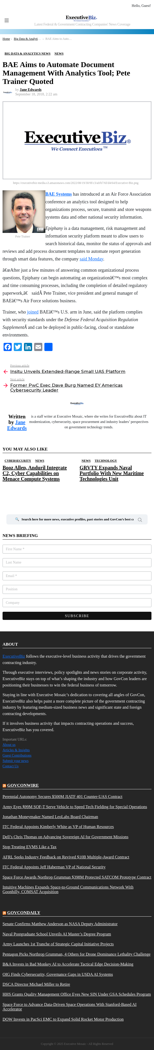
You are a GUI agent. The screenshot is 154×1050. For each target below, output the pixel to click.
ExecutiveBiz (14, 656)
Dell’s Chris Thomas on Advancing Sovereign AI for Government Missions (66, 837)
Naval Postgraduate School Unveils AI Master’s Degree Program (57, 934)
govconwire (23, 785)
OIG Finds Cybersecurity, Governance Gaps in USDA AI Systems (58, 974)
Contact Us (11, 766)
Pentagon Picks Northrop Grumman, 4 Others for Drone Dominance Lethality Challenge (76, 954)
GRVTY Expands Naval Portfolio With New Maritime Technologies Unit (112, 473)
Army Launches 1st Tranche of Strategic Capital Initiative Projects (58, 944)
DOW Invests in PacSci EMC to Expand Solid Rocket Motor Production (63, 1019)
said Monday (91, 258)
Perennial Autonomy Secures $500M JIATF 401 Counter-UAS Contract (62, 796)
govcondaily (23, 912)
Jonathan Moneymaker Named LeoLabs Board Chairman (50, 817)
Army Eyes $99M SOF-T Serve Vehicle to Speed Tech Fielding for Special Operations (75, 807)
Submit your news (16, 761)
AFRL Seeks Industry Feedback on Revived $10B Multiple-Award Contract (66, 857)
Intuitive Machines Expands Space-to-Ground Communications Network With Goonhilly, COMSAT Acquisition (68, 889)
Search (140, 521)
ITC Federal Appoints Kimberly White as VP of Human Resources (58, 826)
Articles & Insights (16, 750)
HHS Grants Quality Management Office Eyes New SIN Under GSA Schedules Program (77, 994)
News (39, 460)
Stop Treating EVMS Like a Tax (30, 847)
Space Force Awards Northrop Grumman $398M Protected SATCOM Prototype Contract (77, 877)
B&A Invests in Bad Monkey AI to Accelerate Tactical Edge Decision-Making (68, 964)
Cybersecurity (18, 460)
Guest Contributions (17, 755)
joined (33, 312)
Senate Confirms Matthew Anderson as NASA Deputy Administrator (60, 924)
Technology (106, 460)
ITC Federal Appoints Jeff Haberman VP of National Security (54, 867)
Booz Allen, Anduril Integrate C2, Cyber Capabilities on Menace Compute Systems (35, 473)
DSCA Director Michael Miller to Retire (36, 984)
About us (9, 745)
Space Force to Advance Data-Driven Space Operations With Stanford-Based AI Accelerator (70, 1006)
